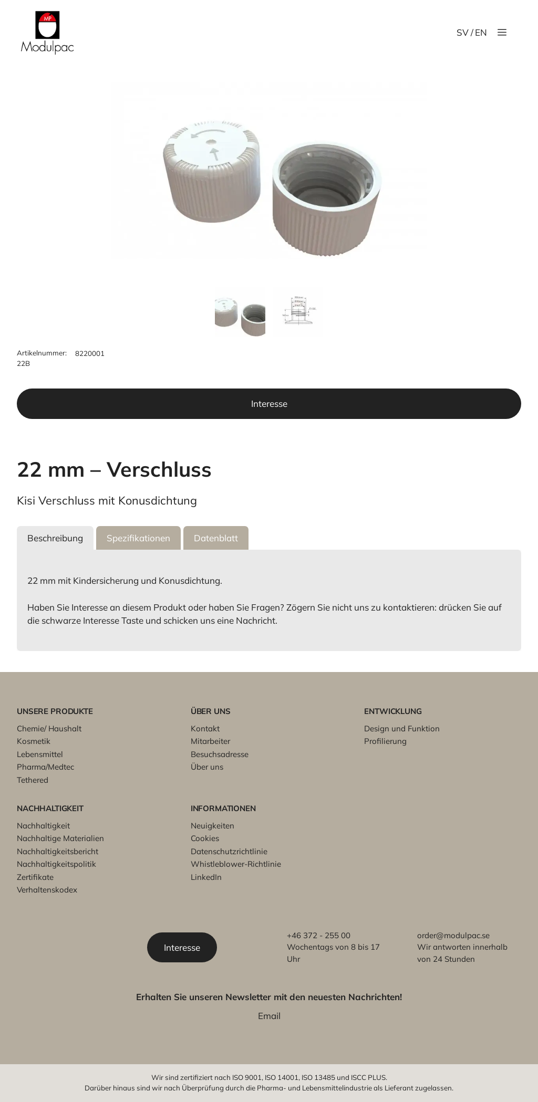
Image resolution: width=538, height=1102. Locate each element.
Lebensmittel (40, 754)
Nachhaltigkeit (43, 826)
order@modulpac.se (453, 935)
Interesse (269, 403)
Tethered (32, 780)
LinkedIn (206, 877)
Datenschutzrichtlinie (229, 851)
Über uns (207, 767)
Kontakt (205, 728)
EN (481, 32)
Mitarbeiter (210, 741)
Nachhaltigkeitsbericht (57, 851)
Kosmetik (33, 741)
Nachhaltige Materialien (60, 838)
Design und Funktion (402, 728)
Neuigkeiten (212, 826)
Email (269, 1015)
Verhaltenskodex (47, 890)
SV (463, 32)
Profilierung (385, 741)
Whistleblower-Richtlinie (236, 864)
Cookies (205, 838)
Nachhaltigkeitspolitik (56, 864)
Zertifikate (35, 877)
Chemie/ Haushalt (49, 728)
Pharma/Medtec (45, 767)
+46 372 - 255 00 (318, 935)
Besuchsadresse (220, 754)
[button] (55, 538)
